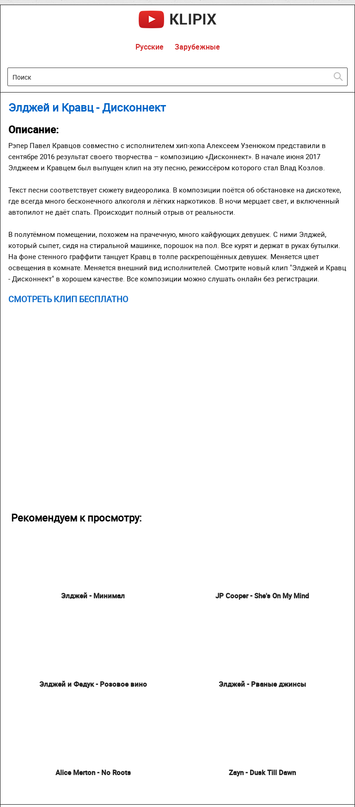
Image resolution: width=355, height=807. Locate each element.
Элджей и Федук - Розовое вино (93, 684)
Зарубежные (197, 47)
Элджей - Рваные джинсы (262, 684)
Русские (149, 47)
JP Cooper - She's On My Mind (262, 595)
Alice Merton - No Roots (93, 772)
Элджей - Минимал (93, 595)
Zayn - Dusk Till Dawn (262, 772)
